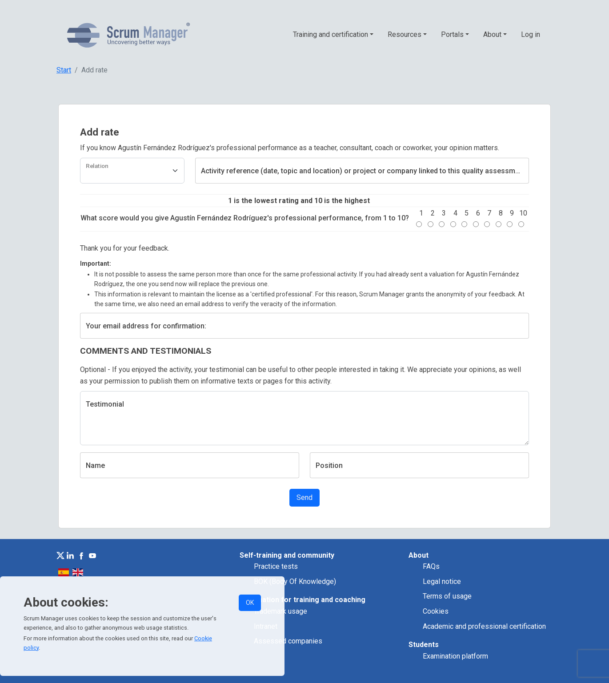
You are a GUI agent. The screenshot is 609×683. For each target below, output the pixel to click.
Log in (530, 34)
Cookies (436, 611)
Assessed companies (288, 641)
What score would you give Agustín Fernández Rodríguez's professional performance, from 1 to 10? (244, 218)
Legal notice (442, 581)
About (492, 34)
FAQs (431, 566)
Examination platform (455, 656)
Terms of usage (447, 596)
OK (250, 602)
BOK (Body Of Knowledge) (295, 581)
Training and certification (330, 34)
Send (304, 497)
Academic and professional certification (484, 626)
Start (63, 70)
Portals (452, 34)
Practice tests (276, 566)
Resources (404, 34)
